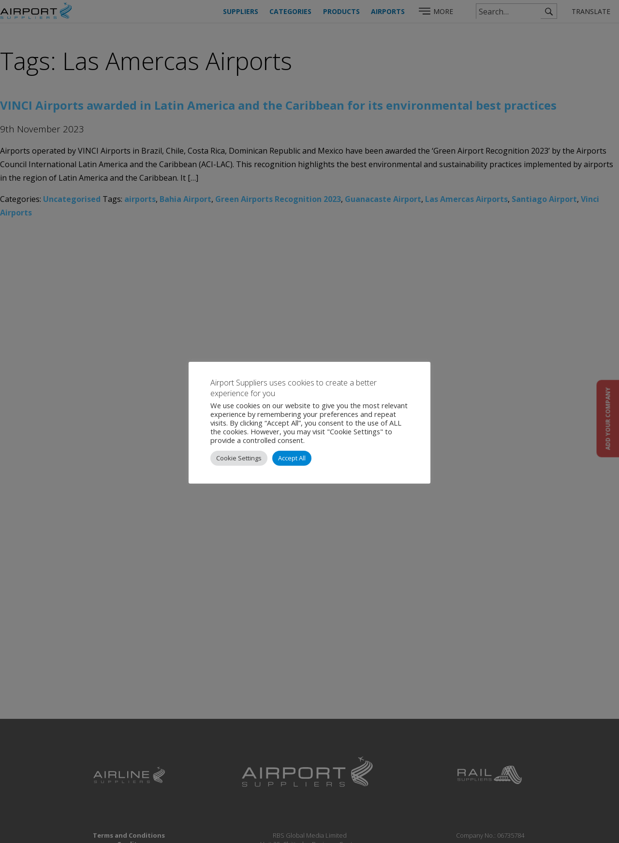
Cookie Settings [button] (239, 458)
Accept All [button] (292, 458)
